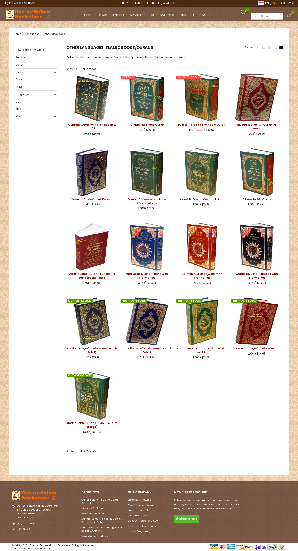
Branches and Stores (141, 509)
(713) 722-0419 (275, 3)
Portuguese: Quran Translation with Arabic (202, 349)
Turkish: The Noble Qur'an (147, 123)
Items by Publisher (92, 507)
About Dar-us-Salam (141, 503)
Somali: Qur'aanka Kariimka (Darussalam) (147, 200)
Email (290, 3)
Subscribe (186, 517)
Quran (105, 14)
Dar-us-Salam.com (24, 547)
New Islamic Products (30, 49)
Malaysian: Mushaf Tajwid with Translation (147, 274)
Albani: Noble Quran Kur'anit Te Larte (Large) (92, 424)
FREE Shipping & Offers (159, 3)
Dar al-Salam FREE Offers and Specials (99, 500)
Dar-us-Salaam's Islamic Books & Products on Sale (102, 519)
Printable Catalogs (93, 512)
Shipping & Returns (139, 498)
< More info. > (227, 507)
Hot (132, 3)
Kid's (186, 14)
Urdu (151, 14)
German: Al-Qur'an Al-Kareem (92, 198)
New (125, 3)
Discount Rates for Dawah (143, 519)
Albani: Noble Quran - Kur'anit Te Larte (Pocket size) (92, 274)
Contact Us (23, 527)
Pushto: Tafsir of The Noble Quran (201, 123)
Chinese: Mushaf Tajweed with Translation (257, 274)
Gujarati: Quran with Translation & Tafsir (92, 125)
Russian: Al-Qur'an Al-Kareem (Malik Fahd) (92, 349)
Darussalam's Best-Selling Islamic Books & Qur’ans (102, 527)
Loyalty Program (138, 530)
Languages (169, 14)
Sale (139, 3)
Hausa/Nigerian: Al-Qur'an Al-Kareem (257, 125)
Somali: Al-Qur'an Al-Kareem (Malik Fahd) (146, 349)
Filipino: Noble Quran (257, 198)
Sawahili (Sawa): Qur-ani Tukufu (201, 198)
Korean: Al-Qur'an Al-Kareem (256, 347)
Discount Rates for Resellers (145, 525)
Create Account (24, 3)
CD (197, 14)
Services (21, 56)
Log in (7, 3)
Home (90, 14)
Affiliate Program (138, 514)
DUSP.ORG (44, 547)
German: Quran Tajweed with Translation (201, 274)
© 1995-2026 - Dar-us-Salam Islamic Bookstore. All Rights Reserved (53, 544)
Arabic (137, 14)
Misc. (208, 14)
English (121, 14)
